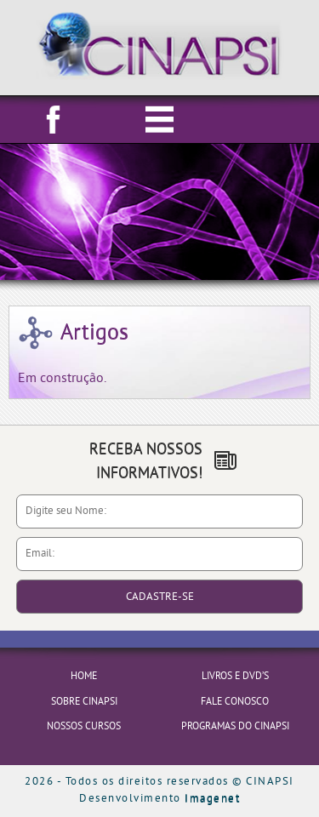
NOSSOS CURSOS (84, 727)
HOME (84, 677)
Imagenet (212, 799)
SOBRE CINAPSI (84, 702)
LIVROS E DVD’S (235, 677)
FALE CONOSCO (235, 702)
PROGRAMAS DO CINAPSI (235, 727)
